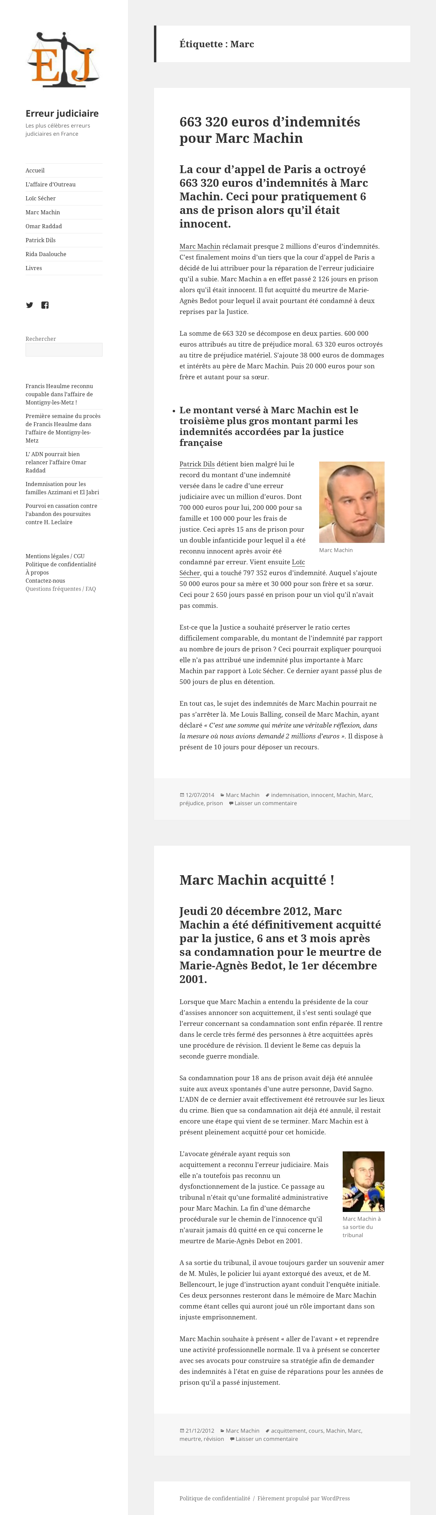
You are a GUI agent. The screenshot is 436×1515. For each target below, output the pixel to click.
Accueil (35, 170)
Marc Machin (43, 212)
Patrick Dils (41, 240)
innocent (322, 795)
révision (214, 1439)
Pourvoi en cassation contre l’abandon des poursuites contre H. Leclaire (61, 514)
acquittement (288, 1430)
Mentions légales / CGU (55, 556)
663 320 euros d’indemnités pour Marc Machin (270, 129)
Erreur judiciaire (62, 113)
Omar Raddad (44, 226)
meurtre (190, 1439)
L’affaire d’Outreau (51, 184)
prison (214, 803)
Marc (365, 795)
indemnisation (289, 795)
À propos (37, 572)
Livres (34, 268)
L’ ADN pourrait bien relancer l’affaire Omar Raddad (56, 462)
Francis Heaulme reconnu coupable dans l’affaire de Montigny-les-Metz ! (59, 394)
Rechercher (41, 339)
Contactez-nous (45, 580)
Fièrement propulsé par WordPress (304, 1498)
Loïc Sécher (41, 198)
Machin (346, 795)
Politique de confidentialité (61, 564)
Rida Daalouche (46, 254)
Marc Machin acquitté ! (257, 879)
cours (316, 1430)
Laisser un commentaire (266, 803)
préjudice (192, 803)
